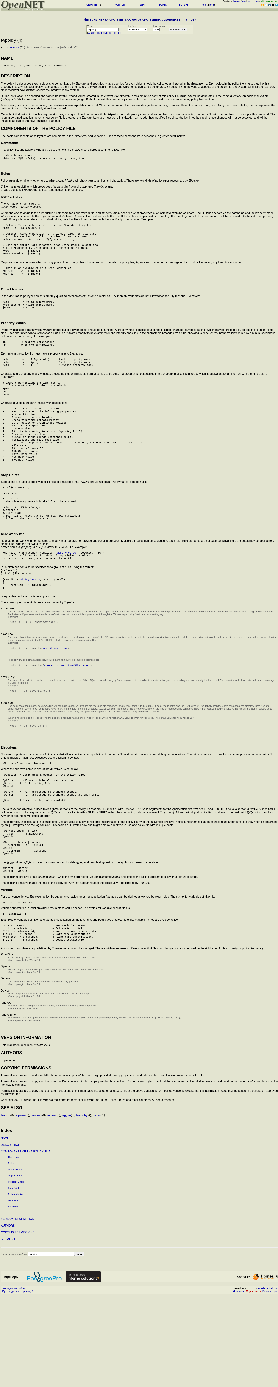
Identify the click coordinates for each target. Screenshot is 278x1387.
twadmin (36, 1207)
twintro (5, 1207)
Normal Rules (15, 1261)
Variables (13, 1299)
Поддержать (253, 1383)
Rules (11, 1255)
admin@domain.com (55, 707)
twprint (52, 1207)
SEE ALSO (8, 1331)
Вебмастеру (269, 1383)
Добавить (239, 1383)
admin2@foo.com (77, 726)
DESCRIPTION (10, 1237)
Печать (117, 32)
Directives (13, 1292)
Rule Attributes (15, 1286)
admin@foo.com (67, 602)
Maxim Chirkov (267, 1380)
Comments (13, 1249)
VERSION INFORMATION (17, 1311)
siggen (66, 1207)
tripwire (20, 1207)
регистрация (253, 1)
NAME (5, 1230)
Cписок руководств (99, 32)
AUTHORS (8, 1317)
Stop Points (14, 1280)
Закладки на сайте (13, 1380)
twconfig (82, 1207)
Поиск (204, 4)
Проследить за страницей (18, 1383)
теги (211, 4)
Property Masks (16, 1274)
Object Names (15, 1268)
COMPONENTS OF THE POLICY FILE (25, 1243)
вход (244, 1)
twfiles (97, 1207)
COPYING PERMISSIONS (17, 1324)
